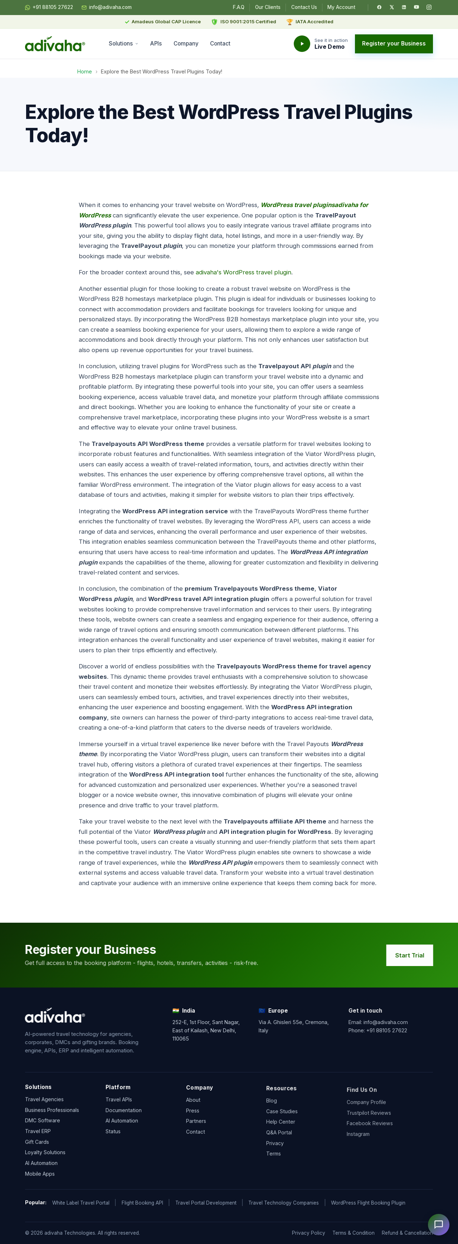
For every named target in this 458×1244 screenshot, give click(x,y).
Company (186, 43)
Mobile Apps (40, 1179)
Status (113, 1143)
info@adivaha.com (107, 7)
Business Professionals (52, 1115)
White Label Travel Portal (80, 1203)
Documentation (124, 1122)
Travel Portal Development (206, 1203)
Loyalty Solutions (45, 1158)
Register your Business (394, 43)
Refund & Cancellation (407, 1233)
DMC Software (42, 1126)
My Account (341, 7)
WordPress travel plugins (297, 204)
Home (84, 71)
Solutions (123, 43)
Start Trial (415, 955)
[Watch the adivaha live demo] (321, 43)
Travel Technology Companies (283, 1203)
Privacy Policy (308, 1233)
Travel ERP (38, 1136)
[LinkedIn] (404, 7)
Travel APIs (119, 1111)
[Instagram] (429, 7)
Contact (220, 43)
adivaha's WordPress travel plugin (243, 272)
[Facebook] (379, 7)
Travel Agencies (44, 1104)
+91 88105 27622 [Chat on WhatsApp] (49, 7)
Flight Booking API (142, 1203)
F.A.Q (238, 7)
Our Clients (268, 7)
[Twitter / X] (392, 7)
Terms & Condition (353, 1233)
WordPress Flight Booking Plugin (368, 1203)
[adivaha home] (55, 43)
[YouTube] (416, 7)
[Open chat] (438, 1224)
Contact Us (304, 7)
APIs (156, 43)
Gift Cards (37, 1147)
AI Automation (41, 1169)
